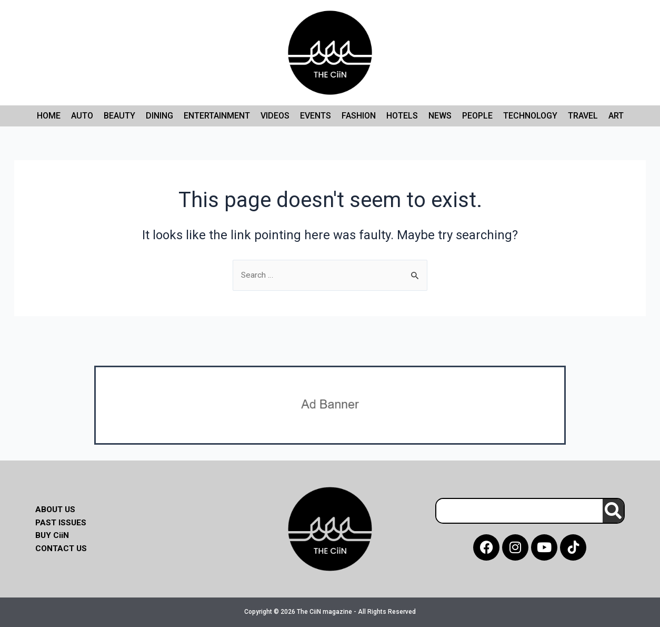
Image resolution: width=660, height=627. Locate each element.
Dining (159, 116)
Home (49, 116)
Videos (275, 116)
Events (315, 116)
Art (616, 116)
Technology (530, 116)
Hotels (402, 116)
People (477, 116)
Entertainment (217, 116)
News (440, 116)
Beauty (119, 116)
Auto (82, 116)
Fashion (359, 116)
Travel (583, 116)
